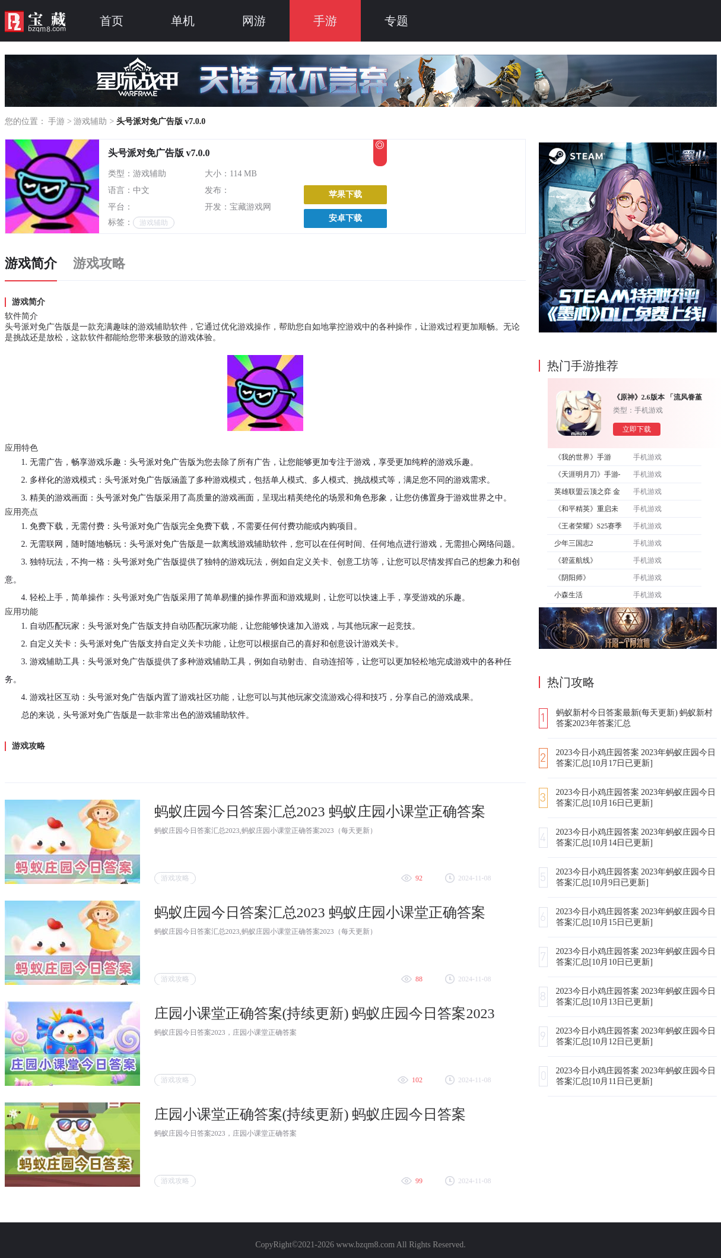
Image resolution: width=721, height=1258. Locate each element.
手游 (325, 20)
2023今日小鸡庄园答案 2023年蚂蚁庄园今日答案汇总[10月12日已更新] (636, 1036)
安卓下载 (345, 218)
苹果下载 (345, 194)
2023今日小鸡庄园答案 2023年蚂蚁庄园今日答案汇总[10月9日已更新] (636, 877)
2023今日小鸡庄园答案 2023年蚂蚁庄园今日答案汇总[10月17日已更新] (636, 758)
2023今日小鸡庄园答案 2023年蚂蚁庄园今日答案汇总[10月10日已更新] (636, 957)
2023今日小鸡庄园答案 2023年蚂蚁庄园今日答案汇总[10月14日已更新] (636, 837)
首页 (111, 20)
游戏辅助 (90, 121)
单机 (183, 20)
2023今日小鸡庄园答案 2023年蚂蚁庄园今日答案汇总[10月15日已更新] (636, 917)
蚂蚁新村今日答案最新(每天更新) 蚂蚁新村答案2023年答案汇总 (634, 718)
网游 (254, 20)
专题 (396, 20)
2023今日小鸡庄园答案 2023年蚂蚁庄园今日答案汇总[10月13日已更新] (636, 996)
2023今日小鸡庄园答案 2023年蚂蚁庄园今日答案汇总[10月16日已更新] (636, 797)
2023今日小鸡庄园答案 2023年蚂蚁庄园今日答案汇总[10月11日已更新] (636, 1076)
